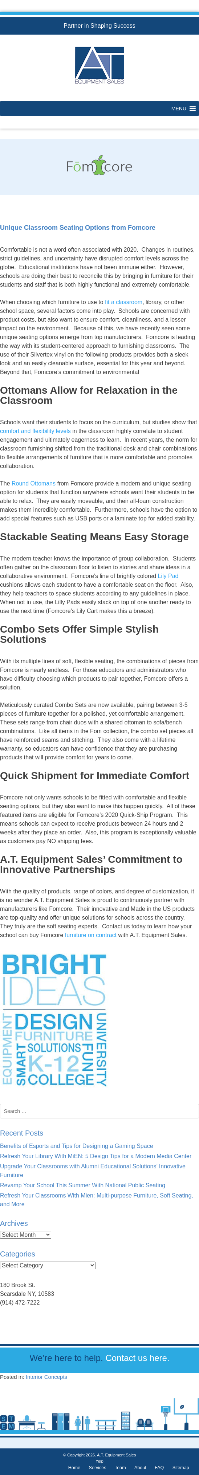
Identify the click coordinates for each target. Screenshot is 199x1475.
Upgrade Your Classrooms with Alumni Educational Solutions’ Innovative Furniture (93, 1170)
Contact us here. (137, 1358)
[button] (178, 108)
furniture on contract (91, 935)
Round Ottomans (34, 483)
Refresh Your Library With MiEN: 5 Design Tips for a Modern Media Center (95, 1156)
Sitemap (180, 1467)
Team (120, 1467)
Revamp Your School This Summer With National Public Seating (82, 1185)
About (140, 1467)
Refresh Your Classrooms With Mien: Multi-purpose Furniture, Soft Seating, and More (96, 1199)
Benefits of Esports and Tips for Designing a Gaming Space (76, 1146)
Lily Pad (168, 576)
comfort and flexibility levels (35, 431)
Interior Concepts (46, 1377)
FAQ (159, 1467)
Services (97, 1467)
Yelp (99, 1461)
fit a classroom (123, 302)
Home (74, 1467)
